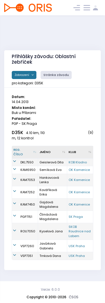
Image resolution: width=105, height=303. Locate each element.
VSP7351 (26, 256)
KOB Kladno (78, 162)
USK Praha (77, 246)
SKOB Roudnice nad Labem (80, 231)
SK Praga (76, 216)
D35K (17, 132)
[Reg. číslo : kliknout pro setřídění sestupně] (25, 152)
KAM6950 (28, 170)
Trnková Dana (50, 256)
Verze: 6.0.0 (50, 289)
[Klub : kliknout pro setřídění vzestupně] (80, 152)
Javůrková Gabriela (47, 245)
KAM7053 (27, 180)
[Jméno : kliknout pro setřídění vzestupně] (52, 152)
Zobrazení (22, 75)
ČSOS (73, 297)
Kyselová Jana (51, 231)
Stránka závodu (56, 75)
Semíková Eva (50, 170)
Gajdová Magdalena (48, 204)
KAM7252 (27, 192)
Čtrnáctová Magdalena (48, 216)
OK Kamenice (79, 170)
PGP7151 (26, 216)
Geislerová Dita (51, 162)
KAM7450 (27, 204)
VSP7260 (27, 246)
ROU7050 (27, 231)
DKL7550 (27, 162)
